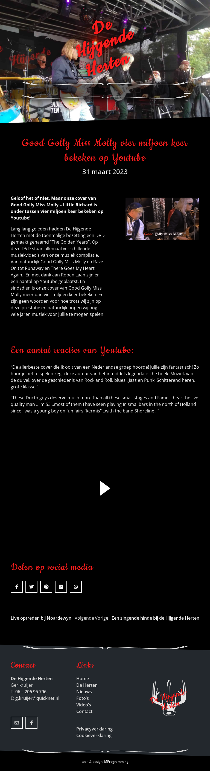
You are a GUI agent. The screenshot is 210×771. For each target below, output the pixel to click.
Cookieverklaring (94, 735)
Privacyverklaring (94, 729)
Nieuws (84, 692)
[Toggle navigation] (189, 91)
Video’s (83, 705)
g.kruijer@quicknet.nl (37, 698)
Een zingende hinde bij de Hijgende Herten (155, 618)
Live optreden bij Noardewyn (41, 618)
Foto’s (82, 698)
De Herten (87, 685)
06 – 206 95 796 (30, 692)
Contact (84, 711)
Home (82, 678)
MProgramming (116, 761)
